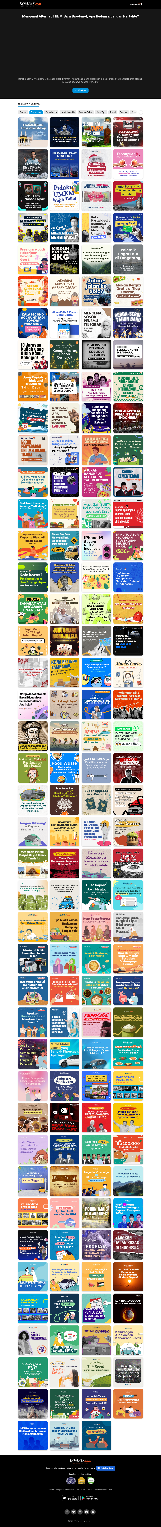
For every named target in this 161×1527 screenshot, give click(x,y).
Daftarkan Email (105, 1468)
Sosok (135, 112)
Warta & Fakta (85, 112)
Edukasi (123, 112)
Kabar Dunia (51, 112)
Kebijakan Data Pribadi (65, 1490)
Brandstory (36, 112)
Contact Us (80, 1490)
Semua (23, 112)
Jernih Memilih (68, 112)
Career (89, 1490)
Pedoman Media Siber (103, 1490)
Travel (113, 112)
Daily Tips (101, 112)
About (51, 1490)
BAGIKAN (80, 90)
